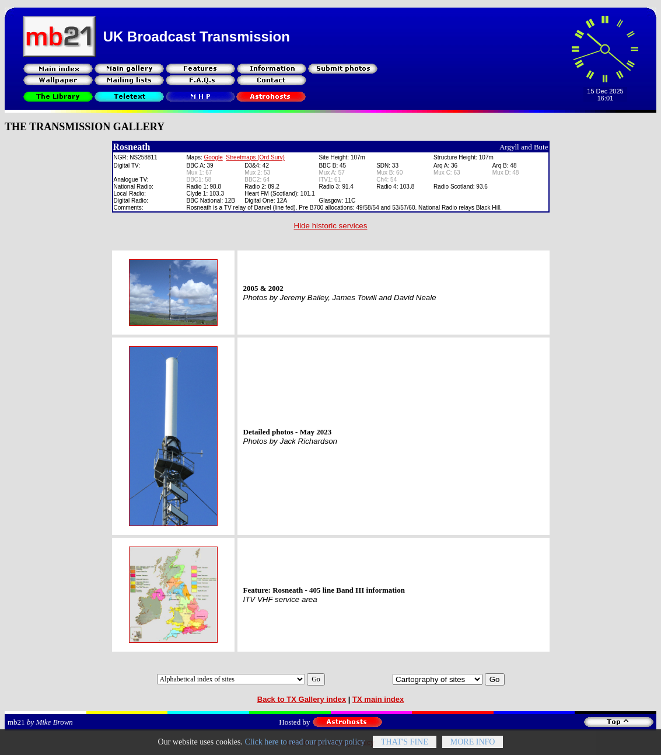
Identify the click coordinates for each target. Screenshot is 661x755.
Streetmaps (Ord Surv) (255, 157)
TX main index (378, 699)
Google (213, 157)
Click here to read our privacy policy (305, 746)
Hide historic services (331, 225)
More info (472, 746)
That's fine (404, 746)
